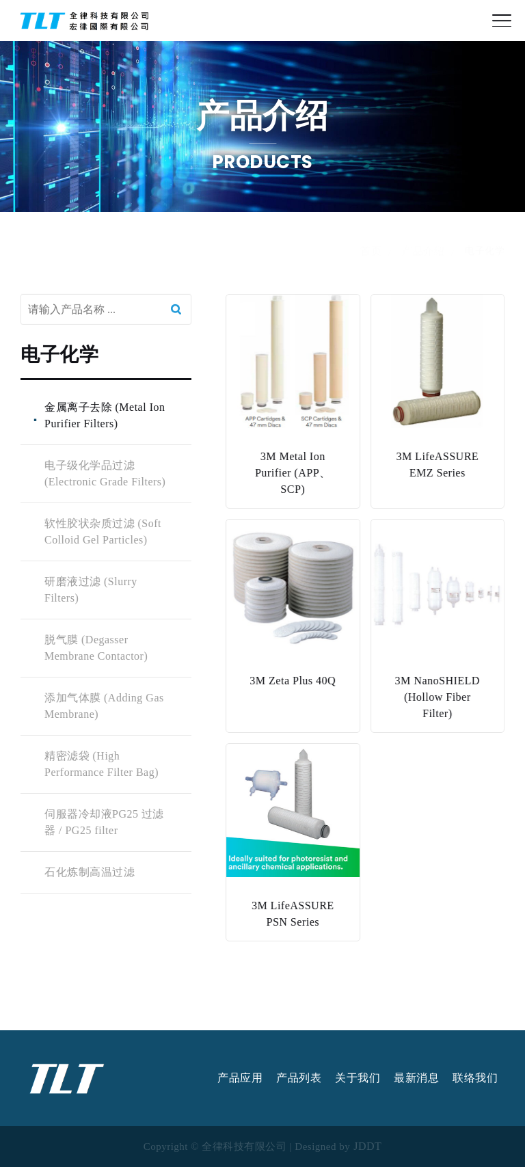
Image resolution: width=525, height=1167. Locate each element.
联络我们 (475, 1078)
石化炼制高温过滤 (89, 872)
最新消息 (416, 1078)
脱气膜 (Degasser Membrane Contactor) (95, 648)
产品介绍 (423, 263)
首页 (370, 263)
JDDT (367, 1146)
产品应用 (239, 1078)
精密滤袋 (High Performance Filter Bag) (101, 764)
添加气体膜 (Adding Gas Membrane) (103, 706)
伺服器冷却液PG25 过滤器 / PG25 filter (103, 822)
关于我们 (357, 1078)
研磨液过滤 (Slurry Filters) (90, 590)
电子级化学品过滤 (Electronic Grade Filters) (104, 473)
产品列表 (298, 1078)
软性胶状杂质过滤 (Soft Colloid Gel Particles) (102, 532)
